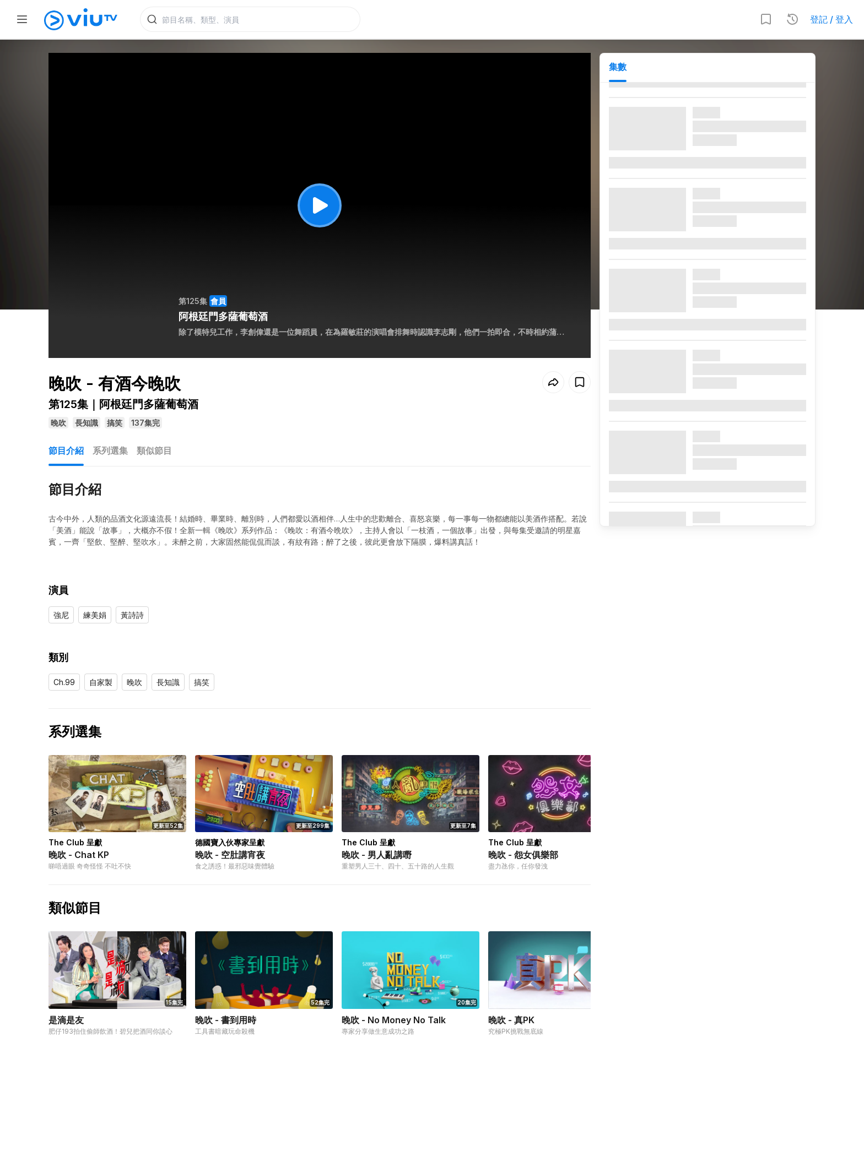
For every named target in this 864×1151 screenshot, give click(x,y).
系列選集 (110, 450)
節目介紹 (66, 450)
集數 (618, 66)
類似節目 (154, 450)
